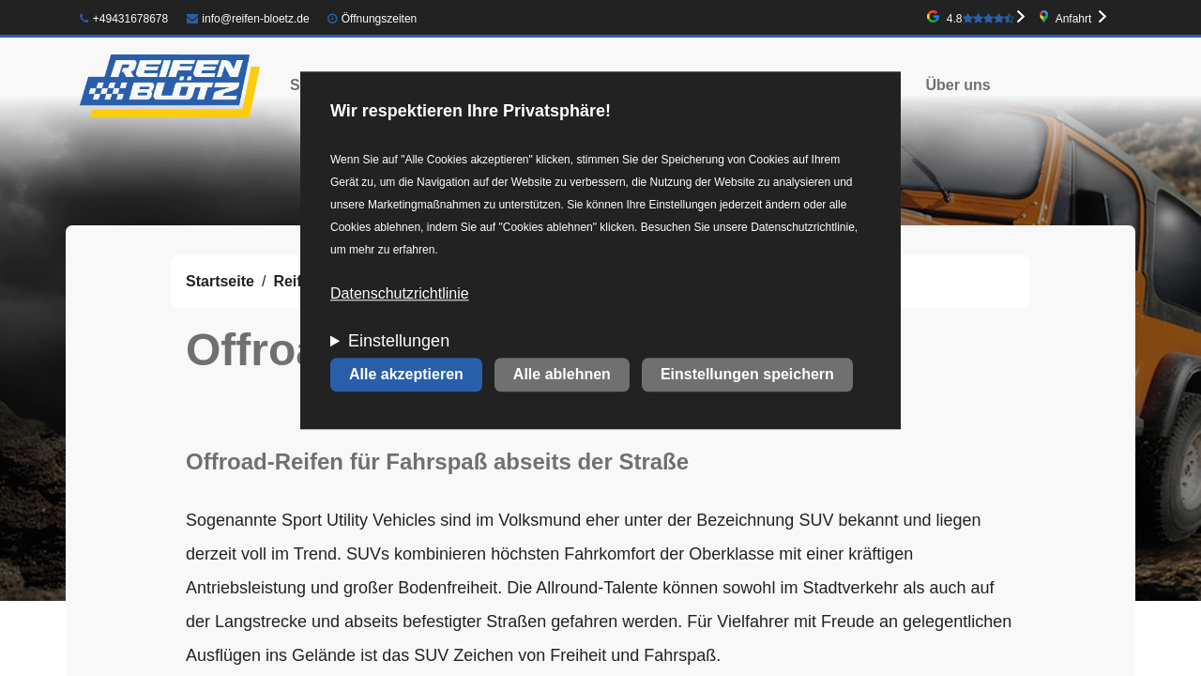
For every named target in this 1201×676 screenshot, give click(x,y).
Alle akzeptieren (406, 375)
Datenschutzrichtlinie (399, 294)
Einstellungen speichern (747, 375)
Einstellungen (398, 341)
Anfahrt (1074, 18)
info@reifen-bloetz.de (248, 18)
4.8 (980, 18)
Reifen (296, 281)
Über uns (957, 85)
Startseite (220, 281)
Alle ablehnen (562, 375)
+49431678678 (124, 18)
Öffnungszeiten (380, 18)
